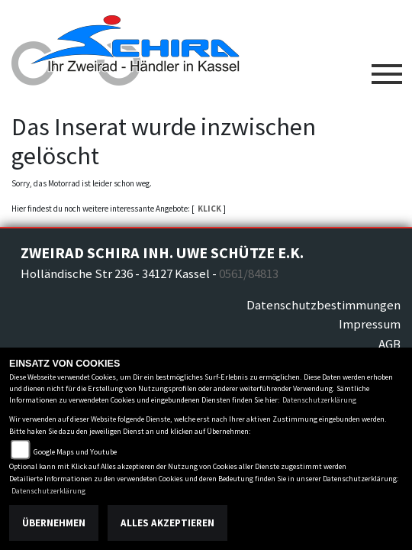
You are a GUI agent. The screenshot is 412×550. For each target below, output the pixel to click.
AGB (389, 343)
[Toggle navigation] (387, 68)
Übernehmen (53, 522)
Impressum (370, 323)
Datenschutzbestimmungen (323, 304)
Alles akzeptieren (167, 522)
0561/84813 (248, 273)
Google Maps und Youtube (75, 452)
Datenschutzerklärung (319, 400)
